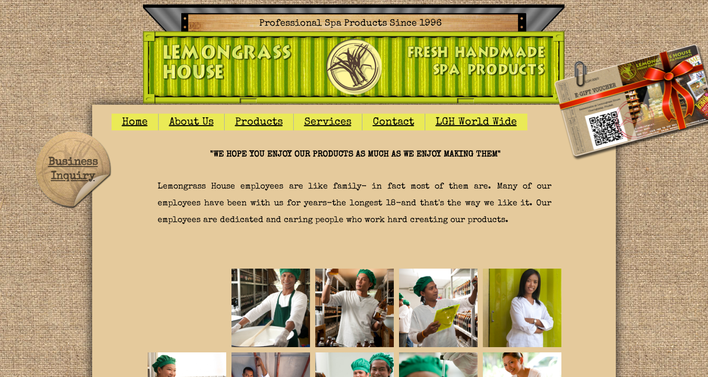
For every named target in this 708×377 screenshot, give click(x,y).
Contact (393, 122)
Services (327, 122)
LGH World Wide (476, 122)
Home (135, 122)
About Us (191, 122)
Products (259, 122)
